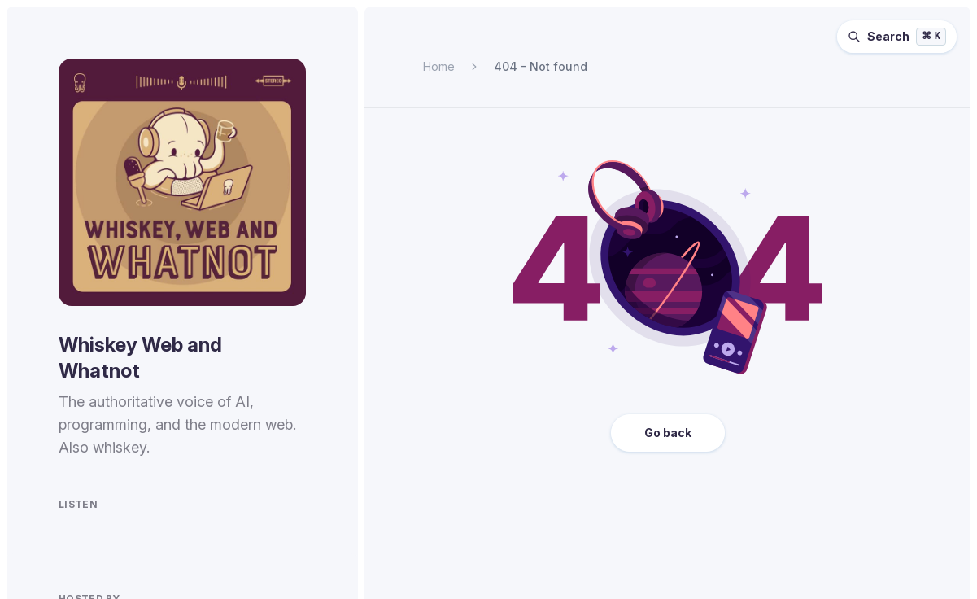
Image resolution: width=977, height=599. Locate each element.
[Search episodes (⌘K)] (896, 37)
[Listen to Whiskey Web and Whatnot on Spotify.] (68, 542)
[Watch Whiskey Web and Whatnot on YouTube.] (226, 542)
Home (439, 66)
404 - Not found (540, 66)
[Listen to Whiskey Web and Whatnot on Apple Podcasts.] (107, 542)
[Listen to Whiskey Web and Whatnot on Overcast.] (146, 542)
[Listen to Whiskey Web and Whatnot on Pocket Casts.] (185, 542)
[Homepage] (182, 182)
